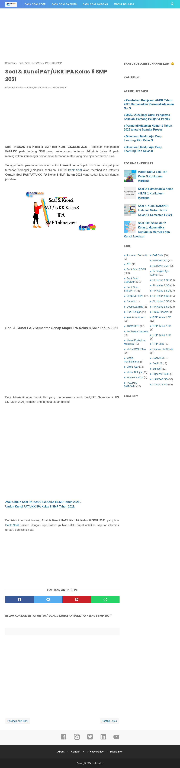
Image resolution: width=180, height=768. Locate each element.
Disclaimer (116, 751)
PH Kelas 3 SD (161, 290)
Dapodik (131, 301)
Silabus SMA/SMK (163, 349)
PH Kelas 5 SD (161, 301)
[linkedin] (103, 739)
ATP (129, 264)
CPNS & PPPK (135, 296)
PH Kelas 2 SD (161, 285)
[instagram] (76, 739)
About (60, 751)
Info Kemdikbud (135, 317)
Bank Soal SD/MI (35, 4)
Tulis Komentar (59, 87)
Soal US (157, 363)
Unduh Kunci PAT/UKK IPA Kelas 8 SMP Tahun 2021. (40, 506)
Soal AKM (158, 358)
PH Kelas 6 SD (161, 306)
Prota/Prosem (160, 312)
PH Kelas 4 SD (161, 296)
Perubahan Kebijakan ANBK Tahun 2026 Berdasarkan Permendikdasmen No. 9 (149, 104)
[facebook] (19, 599)
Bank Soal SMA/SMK (95, 4)
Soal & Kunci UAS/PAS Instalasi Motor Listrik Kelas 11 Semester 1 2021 (155, 210)
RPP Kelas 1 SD (162, 317)
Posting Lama (109, 721)
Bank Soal (17, 87)
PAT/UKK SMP (161, 265)
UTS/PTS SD (160, 384)
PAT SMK (158, 255)
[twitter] (48, 599)
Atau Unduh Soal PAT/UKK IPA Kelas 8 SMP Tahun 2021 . (43, 501)
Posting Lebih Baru (17, 721)
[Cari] (173, 5)
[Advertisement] (90, 24)
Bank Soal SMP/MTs (64, 4)
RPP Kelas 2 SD (162, 326)
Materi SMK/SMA (136, 349)
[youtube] (116, 739)
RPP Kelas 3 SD (162, 335)
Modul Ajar (133, 367)
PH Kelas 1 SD (161, 280)
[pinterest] (76, 599)
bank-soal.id (97, 763)
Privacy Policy (95, 751)
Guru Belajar (134, 312)
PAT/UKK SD (160, 260)
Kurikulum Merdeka (137, 331)
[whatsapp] (105, 599)
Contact (75, 751)
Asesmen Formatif (137, 255)
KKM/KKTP (133, 326)
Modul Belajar (124, 4)
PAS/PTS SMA (135, 377)
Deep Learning (135, 306)
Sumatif (157, 368)
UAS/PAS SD (160, 379)
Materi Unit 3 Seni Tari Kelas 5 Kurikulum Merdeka (152, 176)
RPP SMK (158, 343)
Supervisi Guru (161, 374)
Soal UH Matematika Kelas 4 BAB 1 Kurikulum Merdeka (155, 193)
